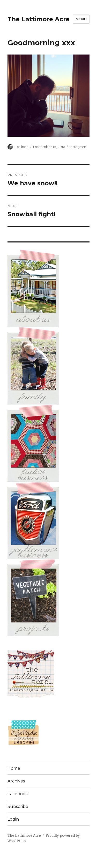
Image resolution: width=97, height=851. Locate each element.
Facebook (18, 793)
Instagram (78, 147)
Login (13, 819)
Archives (16, 781)
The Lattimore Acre (39, 19)
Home (14, 768)
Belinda (22, 147)
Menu (81, 19)
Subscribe (18, 806)
